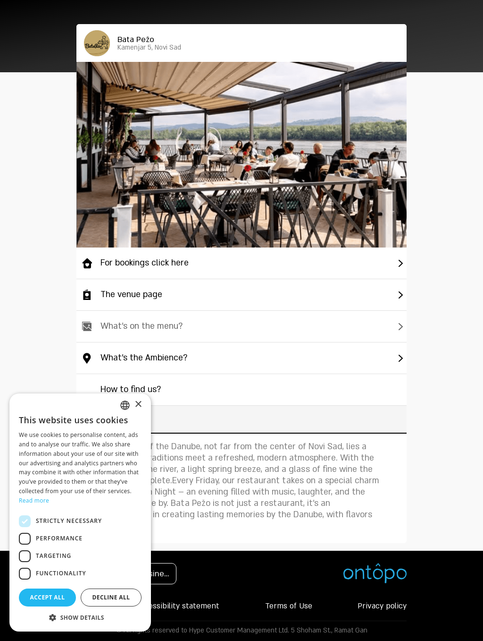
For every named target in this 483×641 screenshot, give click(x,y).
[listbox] (125, 405)
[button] (80, 617)
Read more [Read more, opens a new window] (34, 500)
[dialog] (80, 512)
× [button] (138, 404)
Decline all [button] (111, 597)
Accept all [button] (47, 597)
